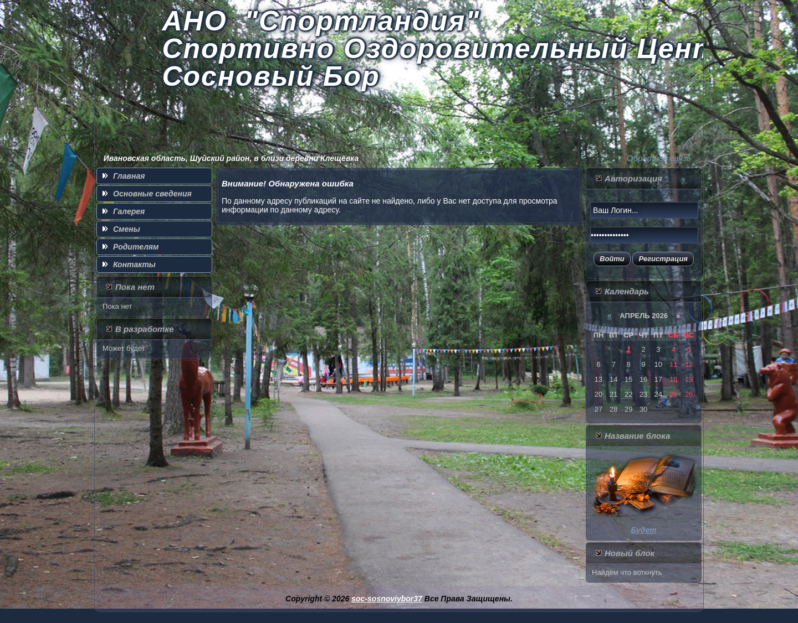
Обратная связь (659, 158)
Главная (129, 176)
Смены (126, 229)
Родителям (135, 246)
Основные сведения (152, 193)
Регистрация (663, 259)
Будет (643, 530)
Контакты (134, 264)
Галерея (129, 211)
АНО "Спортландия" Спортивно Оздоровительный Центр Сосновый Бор (449, 49)
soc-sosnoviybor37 (386, 598)
